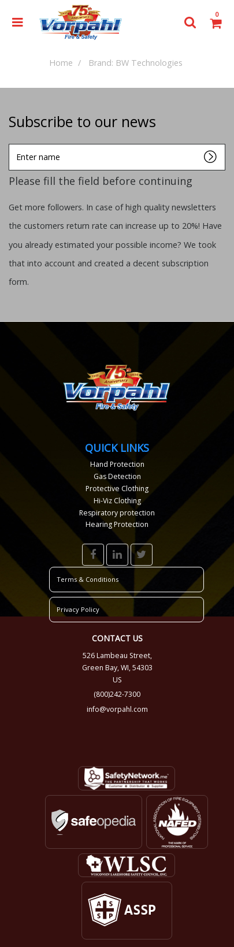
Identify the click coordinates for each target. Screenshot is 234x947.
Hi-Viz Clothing (117, 501)
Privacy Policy (78, 609)
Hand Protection (117, 464)
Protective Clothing (117, 488)
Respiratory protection (117, 513)
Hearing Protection (117, 524)
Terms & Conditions (87, 579)
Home (61, 62)
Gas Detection (117, 476)
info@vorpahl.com (117, 709)
